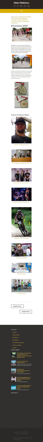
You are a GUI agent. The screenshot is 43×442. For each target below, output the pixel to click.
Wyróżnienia (15, 340)
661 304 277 (18, 439)
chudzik (19, 20)
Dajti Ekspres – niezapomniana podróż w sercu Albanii (23, 371)
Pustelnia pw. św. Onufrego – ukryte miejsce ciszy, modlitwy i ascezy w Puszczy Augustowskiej (24, 355)
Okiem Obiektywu (21, 3)
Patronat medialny (16, 345)
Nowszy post (17, 306)
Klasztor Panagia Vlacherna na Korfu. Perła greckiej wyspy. (24, 387)
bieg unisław (27, 16)
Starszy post (26, 311)
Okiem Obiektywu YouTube (21, 437)
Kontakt (14, 347)
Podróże (14, 332)
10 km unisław (18, 16)
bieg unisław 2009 (16, 18)
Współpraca (15, 337)
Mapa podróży (15, 334)
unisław (19, 21)
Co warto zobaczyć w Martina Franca (22, 362)
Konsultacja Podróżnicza (18, 342)
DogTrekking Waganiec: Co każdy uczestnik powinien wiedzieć (24, 379)
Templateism (25, 433)
